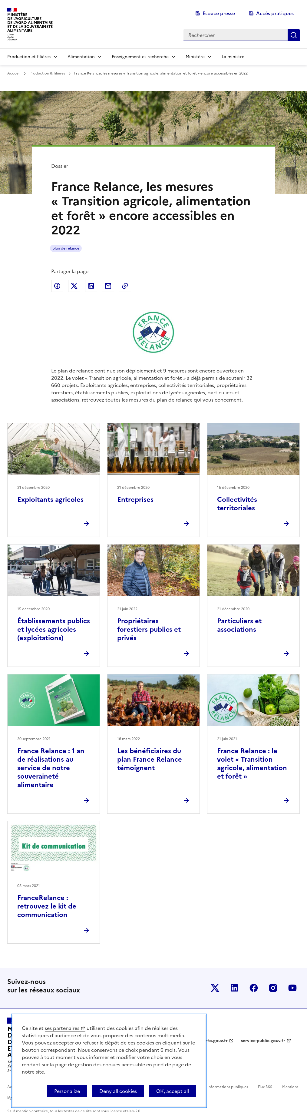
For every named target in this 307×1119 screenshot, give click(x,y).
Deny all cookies (118, 1091)
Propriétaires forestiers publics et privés (149, 629)
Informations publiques (227, 1087)
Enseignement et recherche (140, 57)
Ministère (195, 57)
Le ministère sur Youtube (292, 988)
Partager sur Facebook (57, 286)
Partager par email (108, 286)
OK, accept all (172, 1091)
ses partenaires (62, 1028)
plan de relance (65, 248)
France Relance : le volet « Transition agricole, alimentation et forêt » (252, 763)
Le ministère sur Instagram (273, 988)
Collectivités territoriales (237, 504)
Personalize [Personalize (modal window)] (67, 1091)
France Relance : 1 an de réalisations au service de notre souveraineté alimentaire (50, 768)
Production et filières (29, 57)
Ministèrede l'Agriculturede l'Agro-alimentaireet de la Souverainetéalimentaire (30, 22)
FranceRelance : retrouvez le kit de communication (46, 906)
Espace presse (219, 13)
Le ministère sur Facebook (253, 988)
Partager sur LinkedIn (91, 286)
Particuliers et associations (239, 625)
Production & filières (47, 73)
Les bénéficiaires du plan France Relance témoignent (149, 759)
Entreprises (135, 500)
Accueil (13, 73)
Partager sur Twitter (74, 286)
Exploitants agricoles (50, 500)
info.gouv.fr (215, 1041)
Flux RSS (265, 1087)
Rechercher (294, 35)
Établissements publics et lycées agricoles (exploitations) (53, 629)
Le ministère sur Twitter (215, 988)
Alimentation (81, 57)
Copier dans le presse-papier (125, 286)
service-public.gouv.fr (263, 1041)
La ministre (233, 57)
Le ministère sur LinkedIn (234, 988)
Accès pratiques (275, 13)
